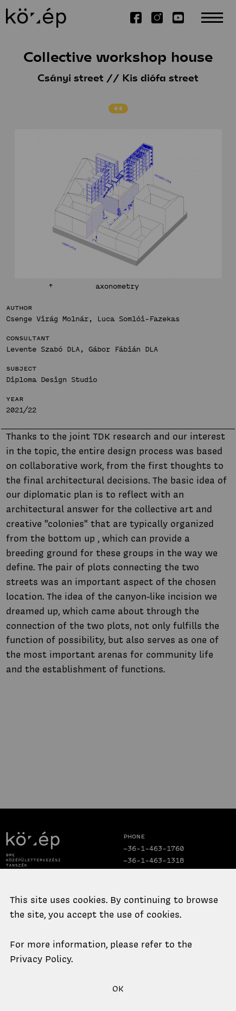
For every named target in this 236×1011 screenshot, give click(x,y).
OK (118, 988)
